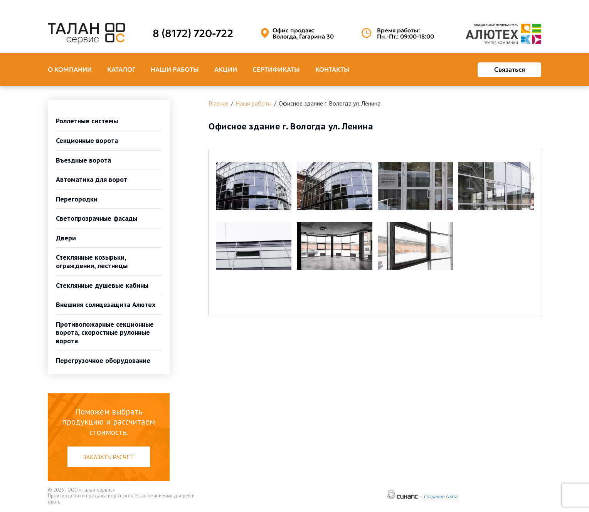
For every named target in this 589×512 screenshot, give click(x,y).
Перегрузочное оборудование (103, 360)
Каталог (121, 69)
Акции (225, 69)
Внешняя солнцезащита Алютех (105, 304)
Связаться (509, 69)
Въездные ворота (83, 160)
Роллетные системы (87, 120)
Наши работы (175, 69)
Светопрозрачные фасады (96, 218)
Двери (66, 237)
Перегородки (77, 199)
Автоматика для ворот (91, 179)
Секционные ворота (87, 140)
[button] (253, 186)
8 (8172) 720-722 (193, 33)
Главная (219, 103)
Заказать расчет (108, 457)
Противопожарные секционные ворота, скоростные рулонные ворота (105, 332)
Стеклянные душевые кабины (102, 285)
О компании (70, 69)
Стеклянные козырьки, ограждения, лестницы (92, 261)
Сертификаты (276, 69)
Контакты (332, 69)
